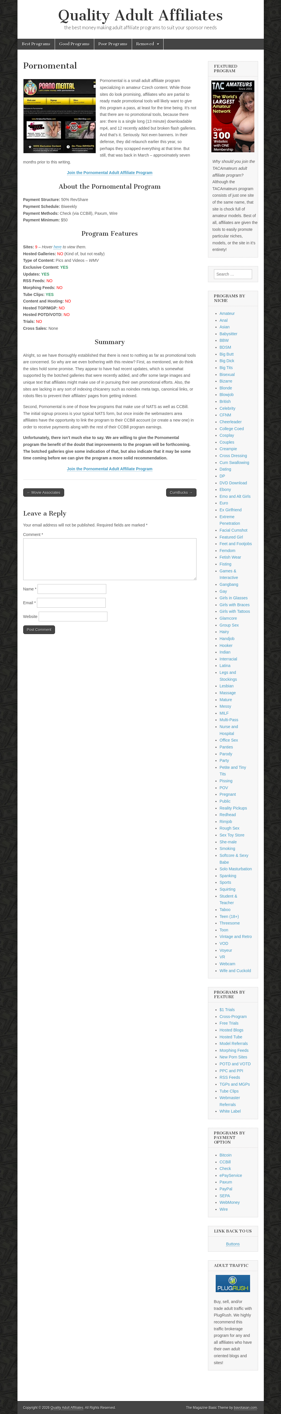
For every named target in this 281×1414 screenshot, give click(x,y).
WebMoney (230, 1202)
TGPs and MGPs (235, 1084)
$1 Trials (227, 1009)
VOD (224, 943)
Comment (33, 534)
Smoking (227, 848)
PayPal (226, 1189)
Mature (226, 699)
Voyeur (226, 950)
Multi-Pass (229, 719)
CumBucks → (181, 492)
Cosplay (227, 435)
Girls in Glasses (234, 598)
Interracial (228, 659)
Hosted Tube (231, 1037)
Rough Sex (229, 828)
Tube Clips (229, 1091)
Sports (225, 882)
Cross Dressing (233, 455)
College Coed (232, 428)
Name (30, 589)
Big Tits (226, 367)
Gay (223, 591)
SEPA (225, 1195)
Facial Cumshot (233, 530)
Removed (145, 44)
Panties (226, 747)
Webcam (227, 963)
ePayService (231, 1175)
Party (224, 760)
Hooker (226, 645)
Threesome (230, 923)
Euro (224, 503)
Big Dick (227, 360)
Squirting (227, 889)
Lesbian (227, 686)
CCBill (225, 1162)
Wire (224, 1209)
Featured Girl (231, 537)
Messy (225, 706)
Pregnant (228, 794)
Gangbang (229, 584)
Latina (225, 665)
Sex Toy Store (232, 835)
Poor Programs (113, 44)
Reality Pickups (233, 808)
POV (224, 787)
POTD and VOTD (235, 1064)
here (58, 247)
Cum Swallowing (234, 462)
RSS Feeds (230, 1077)
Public (225, 801)
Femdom (227, 550)
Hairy (224, 631)
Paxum (226, 1182)
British (225, 401)
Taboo (225, 909)
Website (30, 616)
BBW (224, 340)
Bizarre (226, 381)
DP (222, 476)
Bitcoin (226, 1155)
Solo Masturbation (236, 869)
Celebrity (227, 408)
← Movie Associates (43, 492)
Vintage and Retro (236, 936)
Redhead (228, 814)
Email (29, 602)
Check (225, 1168)
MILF (224, 713)
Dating (225, 469)
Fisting (225, 564)
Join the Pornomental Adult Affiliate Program (109, 172)
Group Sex (229, 625)
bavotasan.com (245, 1408)
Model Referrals (234, 1043)
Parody (226, 754)
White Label (230, 1111)
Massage (228, 693)
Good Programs (74, 44)
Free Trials (229, 1023)
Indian (225, 652)
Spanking (228, 875)
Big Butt (227, 354)
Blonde (226, 388)
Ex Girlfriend (231, 510)
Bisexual (227, 374)
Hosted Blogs (231, 1030)
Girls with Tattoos (235, 611)
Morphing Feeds (234, 1050)
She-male (228, 842)
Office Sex (229, 740)
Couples (227, 442)
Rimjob (226, 821)
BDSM (225, 347)
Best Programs (36, 44)
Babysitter (228, 333)
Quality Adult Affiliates (140, 15)
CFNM (225, 415)
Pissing (226, 781)
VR (222, 957)
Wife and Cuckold (235, 970)
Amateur (227, 313)
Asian (225, 327)
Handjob (227, 638)
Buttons (232, 1244)
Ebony (225, 489)
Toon (224, 930)
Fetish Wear (230, 557)
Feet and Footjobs (236, 543)
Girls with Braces (235, 604)
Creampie (228, 448)
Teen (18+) (229, 916)
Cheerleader (231, 422)
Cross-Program (233, 1016)
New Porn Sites (233, 1057)
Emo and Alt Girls (235, 496)
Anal (224, 320)
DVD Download (233, 483)
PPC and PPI (231, 1070)
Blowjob (227, 394)
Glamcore (228, 618)
